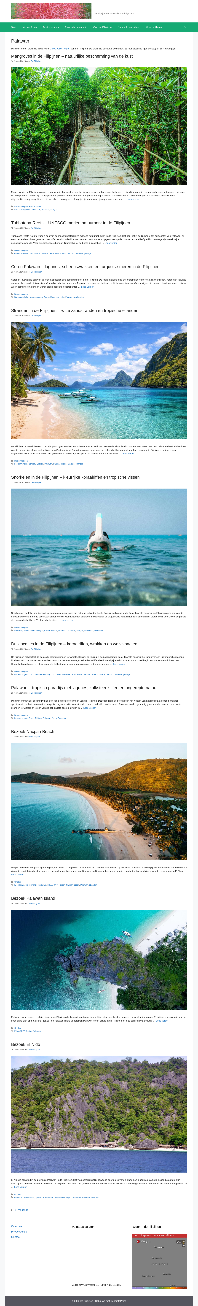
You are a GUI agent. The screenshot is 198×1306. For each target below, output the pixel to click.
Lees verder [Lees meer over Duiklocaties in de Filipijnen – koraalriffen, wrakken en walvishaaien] (119, 664)
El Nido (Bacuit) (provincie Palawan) (30, 885)
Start (13, 27)
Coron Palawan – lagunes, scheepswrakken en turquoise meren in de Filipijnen (85, 266)
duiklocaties (56, 674)
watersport (99, 630)
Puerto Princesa (58, 718)
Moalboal (62, 630)
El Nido (40, 464)
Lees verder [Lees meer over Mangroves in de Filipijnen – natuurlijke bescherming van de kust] (133, 199)
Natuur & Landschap (128, 27)
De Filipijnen (105, 9)
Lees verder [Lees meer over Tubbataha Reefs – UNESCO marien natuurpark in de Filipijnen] (110, 243)
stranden (79, 464)
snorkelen (88, 630)
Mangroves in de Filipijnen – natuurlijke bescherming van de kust (72, 56)
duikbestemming (42, 674)
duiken (17, 253)
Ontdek (17, 882)
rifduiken (34, 253)
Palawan (45, 209)
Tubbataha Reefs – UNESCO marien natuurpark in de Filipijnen (70, 223)
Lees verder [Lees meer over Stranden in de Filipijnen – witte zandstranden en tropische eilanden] (128, 453)
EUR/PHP (102, 1284)
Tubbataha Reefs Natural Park (52, 253)
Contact (15, 1237)
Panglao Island (59, 464)
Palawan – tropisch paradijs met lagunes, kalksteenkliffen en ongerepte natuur (84, 687)
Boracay (32, 464)
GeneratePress (118, 1301)
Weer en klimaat (154, 27)
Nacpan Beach (72, 885)
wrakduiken (79, 297)
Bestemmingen (51, 27)
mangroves (25, 209)
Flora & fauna (35, 206)
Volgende (24, 1210)
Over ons (16, 1226)
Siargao (53, 209)
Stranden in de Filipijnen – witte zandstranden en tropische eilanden (74, 310)
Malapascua (67, 674)
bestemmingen (36, 297)
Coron (46, 297)
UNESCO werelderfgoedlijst (79, 253)
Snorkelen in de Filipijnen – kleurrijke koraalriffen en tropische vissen (75, 477)
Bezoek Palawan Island (33, 898)
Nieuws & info (29, 27)
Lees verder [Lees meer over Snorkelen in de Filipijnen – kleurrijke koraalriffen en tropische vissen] (67, 620)
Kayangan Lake (57, 297)
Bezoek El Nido (25, 1044)
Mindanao (36, 209)
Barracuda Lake (21, 297)
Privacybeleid (19, 1231)
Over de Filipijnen (102, 27)
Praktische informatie (76, 27)
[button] (185, 27)
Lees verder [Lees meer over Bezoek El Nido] (20, 1187)
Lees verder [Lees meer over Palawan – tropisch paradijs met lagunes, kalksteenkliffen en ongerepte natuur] (89, 707)
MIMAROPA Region (59, 48)
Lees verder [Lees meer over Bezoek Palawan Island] (162, 1020)
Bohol (16, 209)
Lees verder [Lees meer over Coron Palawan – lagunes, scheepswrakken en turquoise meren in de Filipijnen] (87, 286)
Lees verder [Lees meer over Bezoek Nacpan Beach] (17, 874)
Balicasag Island (21, 630)
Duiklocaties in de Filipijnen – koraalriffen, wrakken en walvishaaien (74, 644)
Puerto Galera (98, 674)
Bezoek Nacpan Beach (32, 731)
